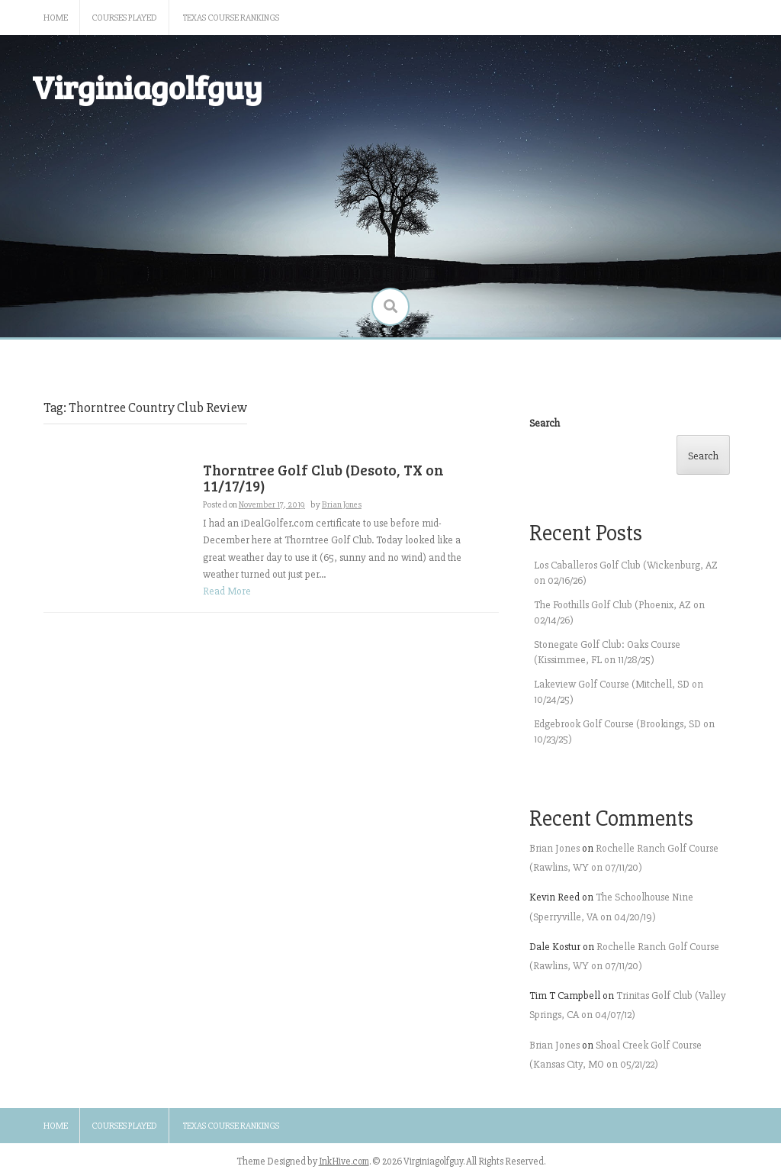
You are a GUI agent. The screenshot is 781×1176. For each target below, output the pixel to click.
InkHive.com (344, 1161)
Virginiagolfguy (147, 86)
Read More (227, 591)
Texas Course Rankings (231, 18)
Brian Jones (342, 505)
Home (55, 18)
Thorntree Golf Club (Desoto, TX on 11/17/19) (323, 477)
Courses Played (124, 18)
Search (544, 423)
